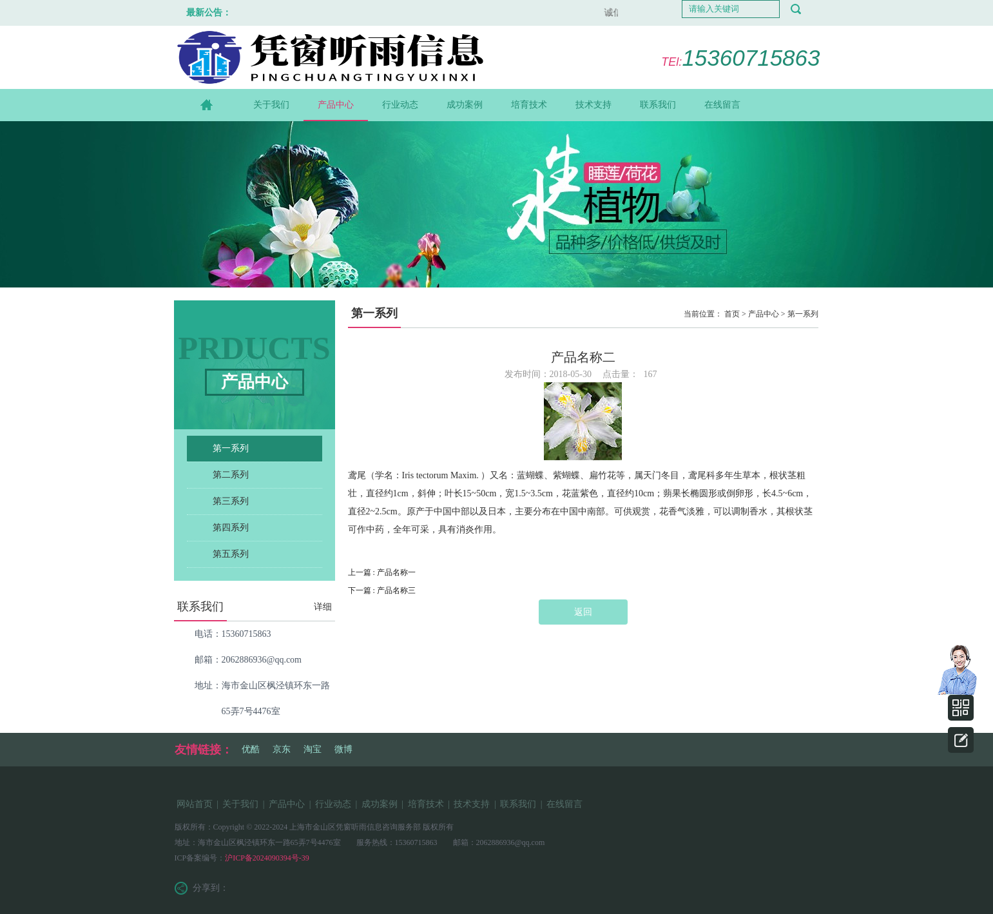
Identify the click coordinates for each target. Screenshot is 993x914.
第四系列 (231, 527)
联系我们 (658, 105)
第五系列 (231, 554)
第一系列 (231, 448)
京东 (282, 749)
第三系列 (231, 501)
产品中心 (336, 105)
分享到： (211, 888)
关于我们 (271, 105)
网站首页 (195, 804)
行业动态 (400, 105)
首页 (732, 313)
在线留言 (722, 105)
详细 (323, 607)
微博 (343, 749)
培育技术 (529, 105)
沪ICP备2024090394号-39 (267, 857)
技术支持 (593, 105)
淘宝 (313, 749)
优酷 (251, 749)
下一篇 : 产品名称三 (382, 590)
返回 (583, 612)
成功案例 (465, 105)
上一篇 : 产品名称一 (382, 572)
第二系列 (231, 475)
